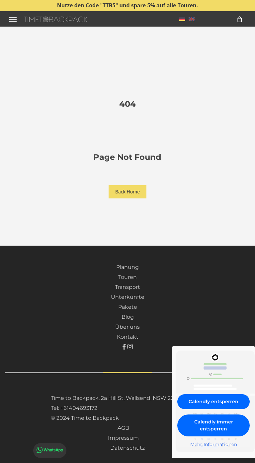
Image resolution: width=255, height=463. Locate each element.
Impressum (123, 438)
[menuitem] (182, 19)
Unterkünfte (127, 297)
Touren (127, 277)
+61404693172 (78, 408)
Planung (127, 267)
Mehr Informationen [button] (213, 444)
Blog (128, 317)
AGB (123, 428)
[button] (13, 19)
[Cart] (239, 19)
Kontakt (127, 337)
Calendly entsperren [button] (213, 402)
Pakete (127, 307)
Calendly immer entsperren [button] (213, 425)
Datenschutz (127, 448)
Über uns (127, 327)
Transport (127, 287)
